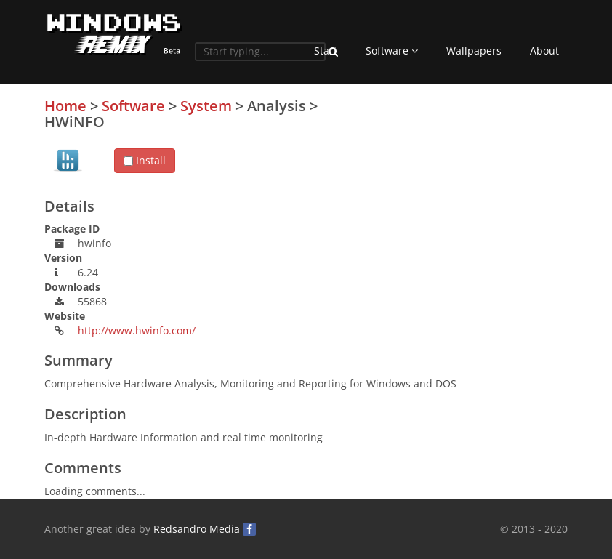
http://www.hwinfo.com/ (137, 330)
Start (325, 50)
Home (65, 106)
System (206, 106)
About (544, 50)
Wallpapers (474, 50)
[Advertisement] (459, 200)
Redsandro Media (196, 529)
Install (145, 160)
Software (392, 50)
